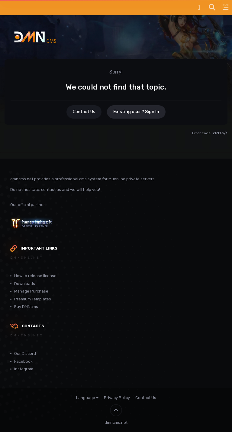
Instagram (23, 369)
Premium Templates (32, 299)
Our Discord (25, 353)
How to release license (35, 275)
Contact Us (84, 111)
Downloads (24, 283)
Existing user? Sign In (136, 111)
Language (87, 397)
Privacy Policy (117, 397)
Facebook (23, 361)
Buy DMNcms (26, 306)
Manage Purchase (31, 291)
